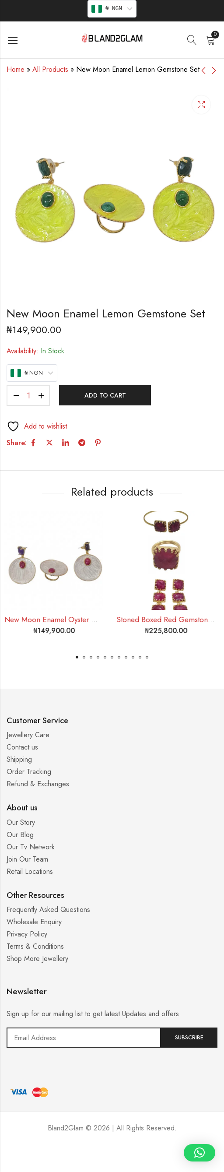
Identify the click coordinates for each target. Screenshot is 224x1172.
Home (15, 69)
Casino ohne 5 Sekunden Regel (112, 1161)
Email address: (84, 1038)
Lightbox (201, 104)
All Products (50, 69)
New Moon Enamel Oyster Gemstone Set (73, 619)
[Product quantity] (28, 395)
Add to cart (105, 395)
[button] (77, 657)
